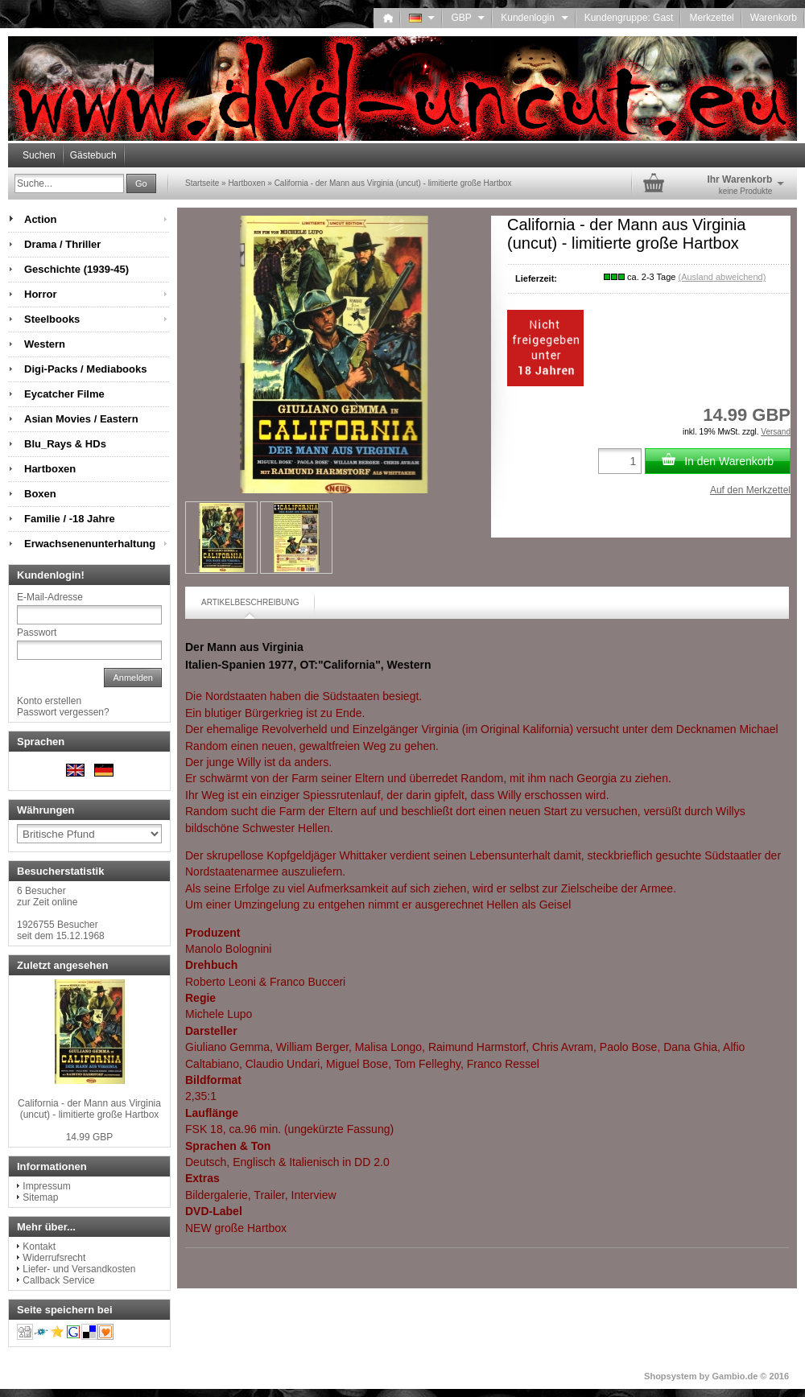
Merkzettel (711, 17)
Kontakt (39, 1246)
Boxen (40, 494)
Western (44, 344)
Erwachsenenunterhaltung (89, 544)
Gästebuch (93, 155)
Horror (40, 294)
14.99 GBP (90, 1137)
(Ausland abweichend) (722, 277)
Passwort (36, 632)
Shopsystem (670, 1376)
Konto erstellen (49, 701)
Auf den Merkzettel (750, 490)
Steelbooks (52, 319)
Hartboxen (50, 469)
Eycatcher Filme (64, 394)
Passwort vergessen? (63, 712)
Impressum (46, 1186)
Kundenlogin (534, 17)
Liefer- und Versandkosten (79, 1269)
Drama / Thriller (62, 244)
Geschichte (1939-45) (76, 269)
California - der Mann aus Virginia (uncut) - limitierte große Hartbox (89, 1109)
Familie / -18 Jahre (69, 519)
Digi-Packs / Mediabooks (85, 369)
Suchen (39, 155)
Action (40, 219)
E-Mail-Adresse (50, 597)
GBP (468, 17)
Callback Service (58, 1280)
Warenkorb (773, 17)
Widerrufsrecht (54, 1257)
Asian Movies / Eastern (81, 419)
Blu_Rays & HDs (65, 444)
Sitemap (40, 1197)
